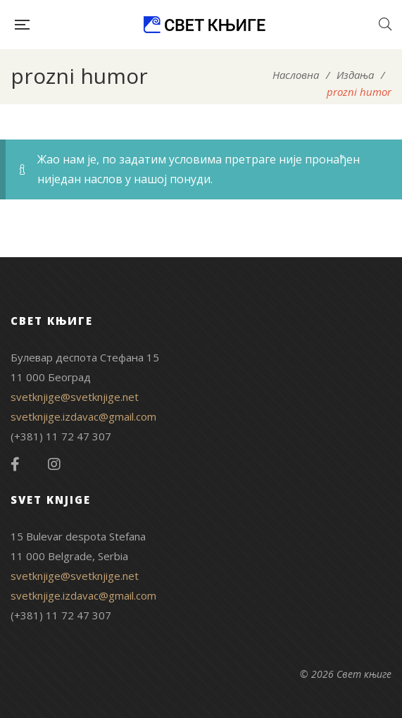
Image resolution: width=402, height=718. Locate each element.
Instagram (54, 464)
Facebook (15, 464)
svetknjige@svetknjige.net (75, 397)
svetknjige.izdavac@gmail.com (83, 416)
